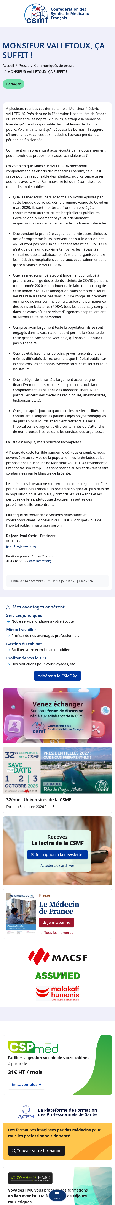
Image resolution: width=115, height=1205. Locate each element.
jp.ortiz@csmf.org (21, 546)
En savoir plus (26, 1084)
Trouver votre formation (37, 1150)
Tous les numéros (58, 932)
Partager (13, 84)
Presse (24, 65)
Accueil (8, 65)
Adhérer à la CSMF (57, 675)
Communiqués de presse (54, 65)
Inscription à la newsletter (57, 854)
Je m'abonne (56, 922)
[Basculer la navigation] (57, 1195)
